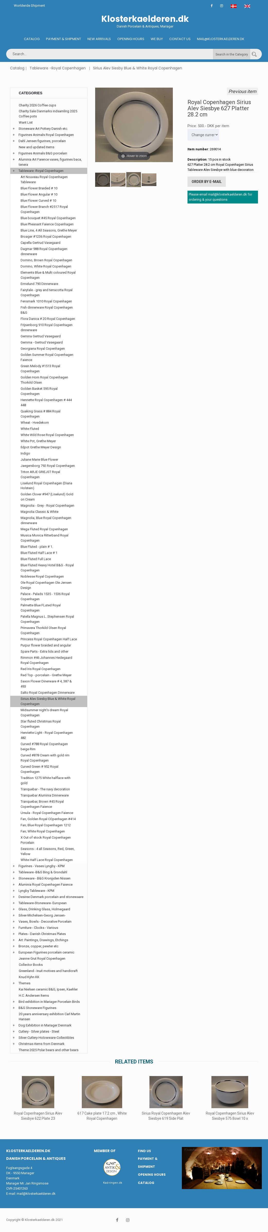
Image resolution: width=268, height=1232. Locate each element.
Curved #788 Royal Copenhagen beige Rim (44, 746)
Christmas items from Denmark (42, 1044)
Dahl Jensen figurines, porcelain (42, 141)
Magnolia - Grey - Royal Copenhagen (47, 505)
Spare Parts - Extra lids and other (44, 651)
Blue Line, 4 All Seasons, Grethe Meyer (49, 230)
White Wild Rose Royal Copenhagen (47, 435)
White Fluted (30, 429)
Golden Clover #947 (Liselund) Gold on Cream (47, 496)
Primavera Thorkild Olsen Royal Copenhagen (43, 630)
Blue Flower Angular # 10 (39, 194)
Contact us (180, 38)
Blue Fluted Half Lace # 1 (39, 553)
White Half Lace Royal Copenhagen (47, 860)
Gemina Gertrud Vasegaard (41, 336)
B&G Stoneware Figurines (37, 1008)
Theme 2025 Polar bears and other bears (48, 1050)
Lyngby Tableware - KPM (36, 891)
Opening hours (130, 38)
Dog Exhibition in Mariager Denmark (45, 1025)
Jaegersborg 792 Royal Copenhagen (48, 466)
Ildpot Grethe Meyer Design (41, 447)
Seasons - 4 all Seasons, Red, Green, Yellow (48, 851)
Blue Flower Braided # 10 (39, 188)
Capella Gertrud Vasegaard (40, 243)
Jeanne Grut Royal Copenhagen (42, 958)
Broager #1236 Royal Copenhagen (46, 236)
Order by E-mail (207, 182)
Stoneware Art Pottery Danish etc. (43, 129)
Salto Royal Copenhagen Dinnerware (48, 692)
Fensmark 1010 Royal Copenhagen (46, 301)
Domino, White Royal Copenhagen (46, 266)
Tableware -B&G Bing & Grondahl (43, 872)
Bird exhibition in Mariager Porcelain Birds (49, 1002)
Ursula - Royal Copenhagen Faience (47, 813)
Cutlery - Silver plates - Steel (39, 1031)
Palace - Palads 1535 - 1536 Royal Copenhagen (45, 596)
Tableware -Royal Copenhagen (58, 68)
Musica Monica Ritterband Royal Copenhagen (44, 537)
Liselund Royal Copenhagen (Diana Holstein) (46, 485)
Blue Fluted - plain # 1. (37, 547)
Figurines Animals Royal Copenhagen (46, 135)
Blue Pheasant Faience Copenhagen (47, 224)
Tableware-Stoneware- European (43, 903)
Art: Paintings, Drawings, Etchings (43, 940)
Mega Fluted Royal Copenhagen (44, 529)
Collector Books (31, 965)
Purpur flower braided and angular (46, 645)
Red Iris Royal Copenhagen (40, 669)
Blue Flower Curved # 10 (38, 200)
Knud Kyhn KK (29, 977)
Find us (144, 1151)
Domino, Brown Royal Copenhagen (46, 260)
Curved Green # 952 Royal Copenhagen (39, 769)
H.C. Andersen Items (34, 995)
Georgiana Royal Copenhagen (43, 348)
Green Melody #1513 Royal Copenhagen (40, 368)
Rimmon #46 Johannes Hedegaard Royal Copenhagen (46, 660)
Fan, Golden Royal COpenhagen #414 (48, 819)
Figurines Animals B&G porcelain (43, 153)
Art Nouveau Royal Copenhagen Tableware (44, 179)
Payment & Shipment (63, 38)
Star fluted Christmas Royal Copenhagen (41, 723)
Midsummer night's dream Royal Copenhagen (44, 712)
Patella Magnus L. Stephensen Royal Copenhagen (47, 619)
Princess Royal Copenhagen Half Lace (49, 639)
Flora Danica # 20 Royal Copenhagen (48, 319)
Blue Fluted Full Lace (36, 559)
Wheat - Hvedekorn (35, 422)
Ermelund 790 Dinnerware (39, 284)
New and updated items (36, 147)
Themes (24, 983)
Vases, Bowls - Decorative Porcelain (45, 921)
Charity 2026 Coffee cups (37, 105)
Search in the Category (232, 54)
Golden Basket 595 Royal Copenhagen (39, 391)
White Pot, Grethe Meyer (38, 441)
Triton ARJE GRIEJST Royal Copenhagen (40, 474)
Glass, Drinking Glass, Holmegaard (44, 909)
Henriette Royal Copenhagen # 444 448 (46, 402)
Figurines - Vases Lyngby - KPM (42, 866)
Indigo (25, 453)
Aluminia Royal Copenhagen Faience (46, 884)
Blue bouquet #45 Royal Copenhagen (48, 218)
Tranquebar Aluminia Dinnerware (45, 795)
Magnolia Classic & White (39, 512)
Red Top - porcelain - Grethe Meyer (46, 675)
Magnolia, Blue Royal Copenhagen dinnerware (46, 520)
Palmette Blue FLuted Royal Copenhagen (41, 607)
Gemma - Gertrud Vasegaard (42, 342)
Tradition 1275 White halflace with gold (45, 780)
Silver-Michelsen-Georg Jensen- (42, 915)
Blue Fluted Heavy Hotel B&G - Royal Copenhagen (47, 567)
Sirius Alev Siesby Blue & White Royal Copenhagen (137, 68)
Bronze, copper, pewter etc (38, 946)
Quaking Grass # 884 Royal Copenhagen (40, 413)
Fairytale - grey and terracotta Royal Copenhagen (47, 292)
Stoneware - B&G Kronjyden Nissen (44, 878)
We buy (157, 38)
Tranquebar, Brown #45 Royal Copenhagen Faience (42, 804)
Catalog (32, 38)
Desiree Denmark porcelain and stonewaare (51, 897)
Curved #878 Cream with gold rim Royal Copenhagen (45, 757)
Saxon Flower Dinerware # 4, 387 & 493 (46, 683)
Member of (104, 1150)
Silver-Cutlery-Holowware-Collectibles (46, 1038)
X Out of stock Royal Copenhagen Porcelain (46, 840)
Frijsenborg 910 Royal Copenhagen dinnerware (47, 327)
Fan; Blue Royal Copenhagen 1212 (46, 825)
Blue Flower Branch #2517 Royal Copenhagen (44, 209)
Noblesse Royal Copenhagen (42, 576)
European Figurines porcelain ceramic (46, 952)
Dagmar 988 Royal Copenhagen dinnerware (44, 251)
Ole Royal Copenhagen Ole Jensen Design (46, 585)
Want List (26, 122)
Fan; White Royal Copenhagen (43, 831)
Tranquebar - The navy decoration (45, 789)
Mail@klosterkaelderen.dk (220, 38)
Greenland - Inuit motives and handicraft (48, 971)
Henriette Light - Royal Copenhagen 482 (47, 735)
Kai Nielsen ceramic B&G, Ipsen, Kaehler (48, 989)
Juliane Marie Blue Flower (39, 459)
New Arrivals (99, 38)
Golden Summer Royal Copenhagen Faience (47, 357)
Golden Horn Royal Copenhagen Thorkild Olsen (44, 379)
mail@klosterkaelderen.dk (36, 1194)
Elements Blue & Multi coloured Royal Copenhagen (48, 275)
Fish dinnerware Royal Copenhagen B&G (47, 309)
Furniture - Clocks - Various (38, 928)
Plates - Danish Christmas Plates (42, 934)
